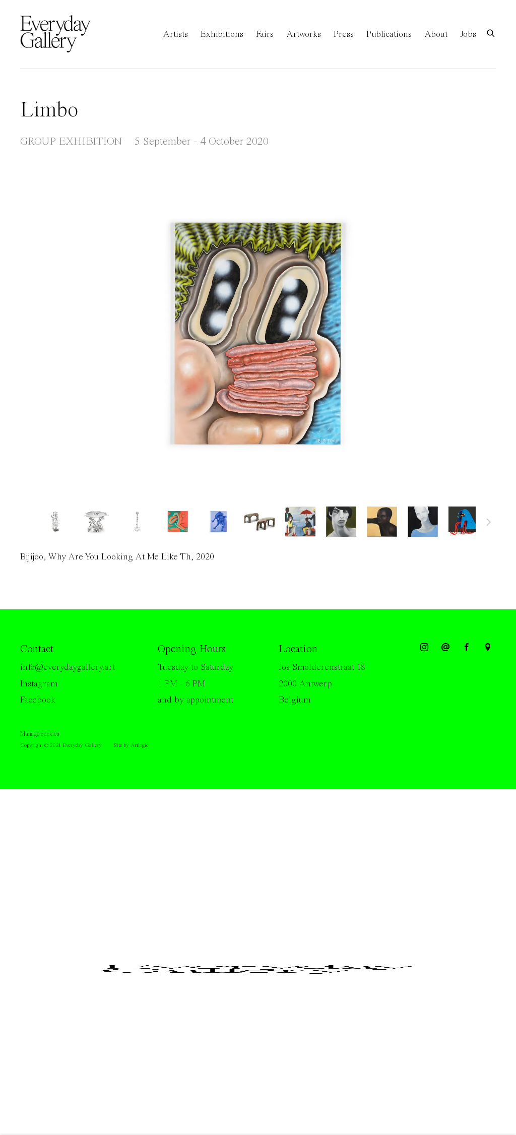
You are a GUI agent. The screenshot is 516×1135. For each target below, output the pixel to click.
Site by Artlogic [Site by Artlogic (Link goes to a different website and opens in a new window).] (131, 745)
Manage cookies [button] (39, 734)
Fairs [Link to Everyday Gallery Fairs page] (265, 34)
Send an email (445, 648)
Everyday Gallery (60, 34)
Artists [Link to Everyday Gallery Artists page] (175, 34)
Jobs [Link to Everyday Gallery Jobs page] (468, 34)
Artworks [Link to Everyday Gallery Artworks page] (303, 34)
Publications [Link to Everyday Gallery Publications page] (389, 34)
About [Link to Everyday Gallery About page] (435, 34)
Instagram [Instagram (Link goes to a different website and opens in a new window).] (38, 683)
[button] (55, 522)
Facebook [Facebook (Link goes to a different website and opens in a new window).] (37, 700)
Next (489, 524)
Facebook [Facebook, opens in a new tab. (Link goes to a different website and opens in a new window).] (467, 648)
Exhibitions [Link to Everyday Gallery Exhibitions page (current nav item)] (222, 34)
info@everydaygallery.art (67, 667)
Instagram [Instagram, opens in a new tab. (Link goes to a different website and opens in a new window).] (424, 648)
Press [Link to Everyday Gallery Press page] (344, 34)
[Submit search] (491, 32)
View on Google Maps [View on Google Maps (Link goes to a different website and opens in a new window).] (488, 648)
